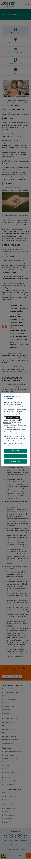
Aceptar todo (15, 450)
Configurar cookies (18, 461)
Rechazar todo (15, 456)
